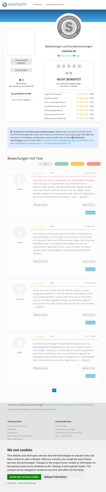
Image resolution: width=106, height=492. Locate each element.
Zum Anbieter (21, 70)
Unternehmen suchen (55, 4)
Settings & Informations (55, 477)
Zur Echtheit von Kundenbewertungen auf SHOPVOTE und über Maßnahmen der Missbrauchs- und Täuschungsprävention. (52, 142)
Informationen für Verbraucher (20, 436)
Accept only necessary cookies (24, 477)
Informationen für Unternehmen (68, 432)
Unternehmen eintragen (65, 429)
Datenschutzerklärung (27, 483)
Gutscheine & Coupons (16, 426)
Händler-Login (61, 426)
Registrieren (12, 432)
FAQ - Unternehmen (63, 436)
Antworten (90, 212)
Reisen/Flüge (65, 55)
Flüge (76, 55)
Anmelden (11, 429)
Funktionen (37, 4)
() (89, 205)
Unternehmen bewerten (21, 61)
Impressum (11, 483)
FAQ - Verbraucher (15, 439)
